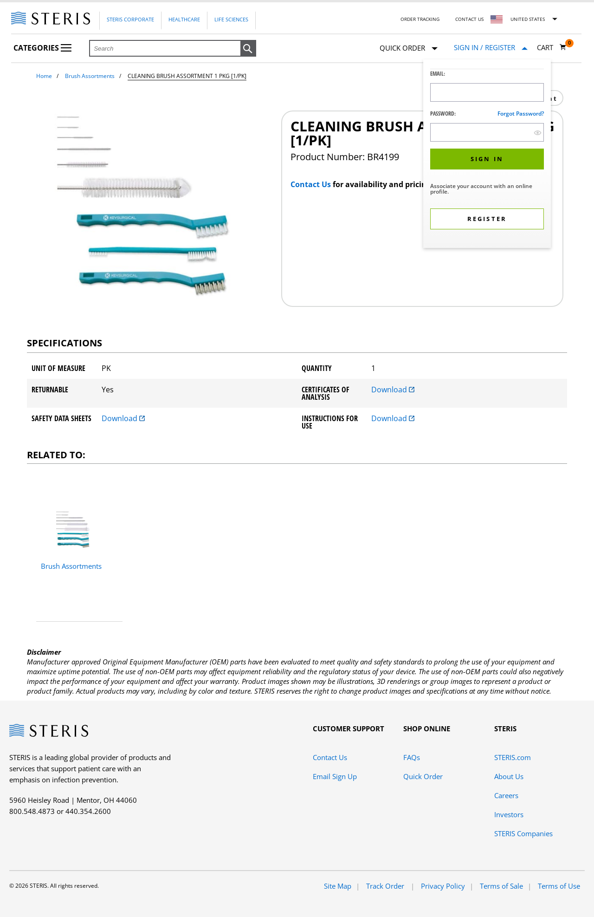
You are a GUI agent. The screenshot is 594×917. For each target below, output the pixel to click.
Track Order (386, 886)
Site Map (337, 886)
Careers (506, 795)
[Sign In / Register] (491, 47)
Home (44, 76)
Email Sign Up (335, 776)
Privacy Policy (443, 886)
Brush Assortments (90, 76)
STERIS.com (512, 757)
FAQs (411, 757)
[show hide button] (538, 132)
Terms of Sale (501, 886)
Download (392, 389)
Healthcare (184, 19)
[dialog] (487, 155)
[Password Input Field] (487, 132)
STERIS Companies (523, 833)
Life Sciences (231, 19)
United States (527, 19)
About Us (508, 776)
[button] (248, 49)
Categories (42, 48)
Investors (508, 814)
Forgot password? (520, 113)
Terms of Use (559, 886)
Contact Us (469, 19)
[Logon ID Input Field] (487, 92)
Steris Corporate (130, 19)
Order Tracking (419, 19)
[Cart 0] (552, 47)
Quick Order (409, 48)
